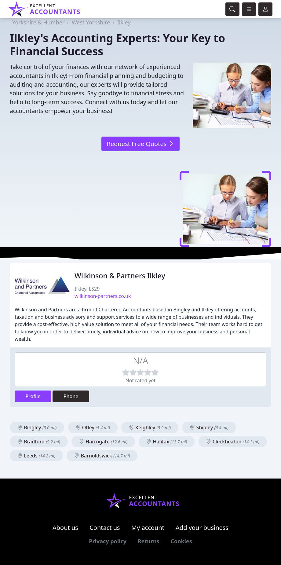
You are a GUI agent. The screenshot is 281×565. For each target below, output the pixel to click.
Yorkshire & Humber (38, 22)
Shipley (209, 427)
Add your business (202, 527)
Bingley (37, 427)
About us (65, 527)
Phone (71, 396)
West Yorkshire (91, 22)
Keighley (150, 427)
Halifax (166, 441)
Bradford (38, 441)
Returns (148, 541)
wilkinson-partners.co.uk (103, 296)
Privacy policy (107, 541)
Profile (33, 396)
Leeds (36, 455)
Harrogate (103, 441)
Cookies (181, 541)
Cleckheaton (232, 441)
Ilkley (124, 22)
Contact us (104, 527)
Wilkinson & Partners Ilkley (120, 276)
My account (147, 527)
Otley (93, 427)
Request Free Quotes (140, 144)
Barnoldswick (102, 455)
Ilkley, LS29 (87, 288)
